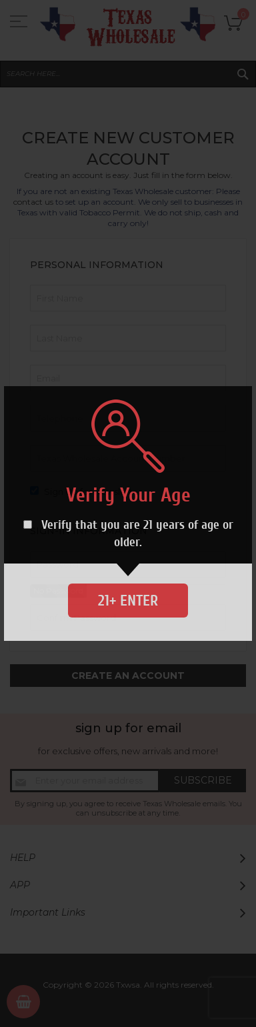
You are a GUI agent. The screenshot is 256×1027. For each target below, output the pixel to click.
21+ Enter (128, 601)
